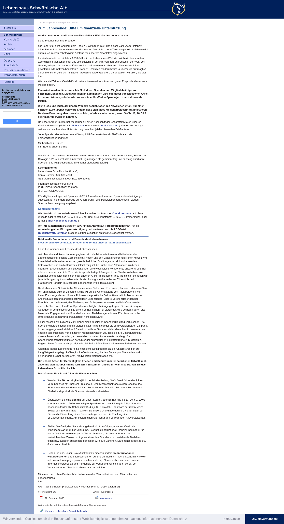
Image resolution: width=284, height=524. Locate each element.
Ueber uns (78, 125)
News (75, 22)
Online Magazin (46, 22)
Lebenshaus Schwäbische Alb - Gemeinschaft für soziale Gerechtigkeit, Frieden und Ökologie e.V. (34, 9)
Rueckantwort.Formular (53, 232)
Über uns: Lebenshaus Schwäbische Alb (66, 511)
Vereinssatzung (109, 125)
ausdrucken (106, 498)
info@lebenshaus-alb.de (63, 220)
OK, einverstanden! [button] (265, 518)
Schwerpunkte (63, 22)
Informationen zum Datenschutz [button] (164, 518)
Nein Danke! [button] (231, 518)
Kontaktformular (122, 213)
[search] (17, 114)
